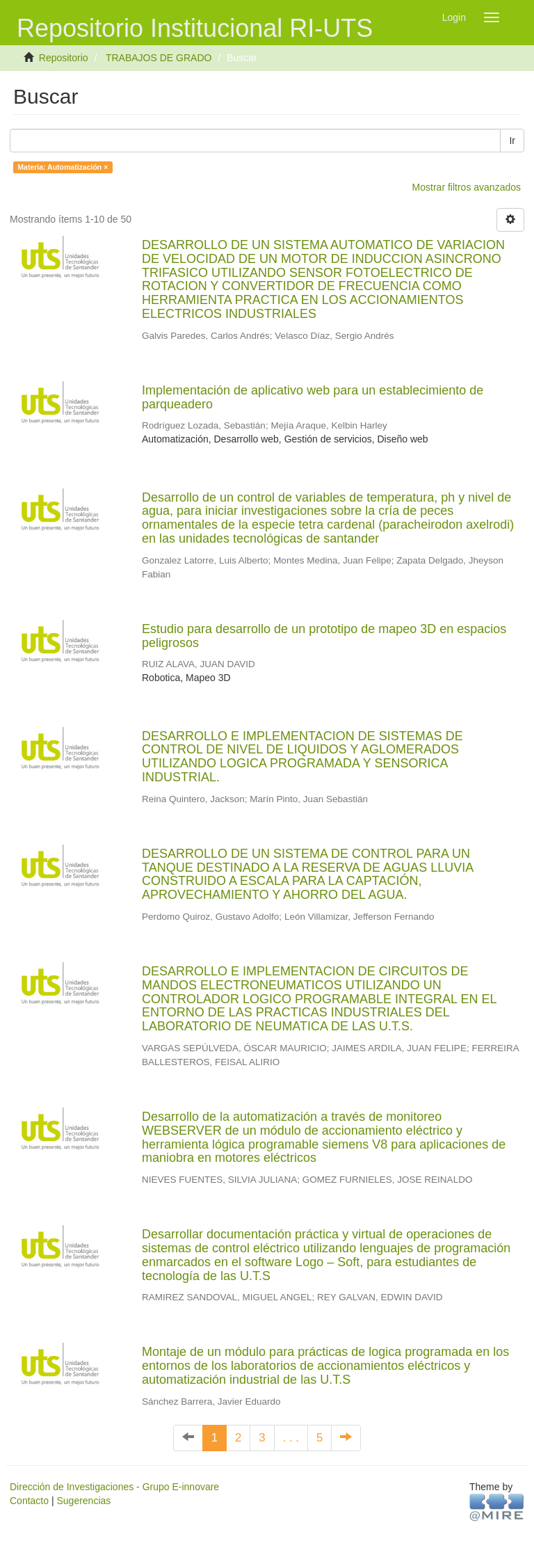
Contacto (29, 1500)
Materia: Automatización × (62, 167)
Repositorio (63, 57)
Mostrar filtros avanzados (466, 187)
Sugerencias (83, 1500)
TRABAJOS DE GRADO (158, 57)
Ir (512, 140)
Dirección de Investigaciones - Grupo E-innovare (114, 1486)
